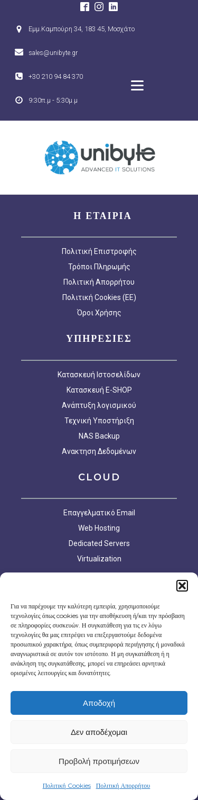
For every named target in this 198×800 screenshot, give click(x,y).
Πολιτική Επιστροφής (99, 251)
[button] (182, 585)
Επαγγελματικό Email (99, 512)
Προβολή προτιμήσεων (99, 761)
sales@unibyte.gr (53, 53)
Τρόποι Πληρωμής (99, 266)
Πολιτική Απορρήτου (123, 785)
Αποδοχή (99, 702)
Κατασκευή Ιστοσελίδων (99, 374)
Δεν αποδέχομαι (99, 732)
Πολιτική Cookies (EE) (99, 297)
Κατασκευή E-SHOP (99, 390)
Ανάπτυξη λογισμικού (99, 405)
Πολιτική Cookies (67, 785)
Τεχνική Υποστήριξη (99, 420)
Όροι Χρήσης (99, 312)
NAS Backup (99, 436)
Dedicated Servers (99, 543)
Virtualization (99, 558)
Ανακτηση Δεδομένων (99, 451)
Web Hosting (99, 528)
